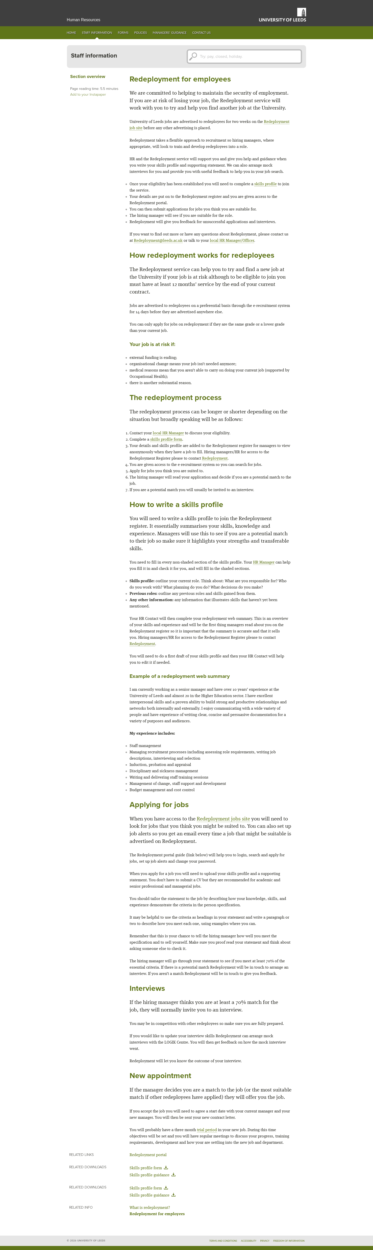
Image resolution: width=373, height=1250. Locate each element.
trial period (207, 1130)
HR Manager (264, 563)
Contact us (201, 33)
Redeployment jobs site (223, 819)
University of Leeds (282, 14)
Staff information (97, 33)
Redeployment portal (148, 1155)
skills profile (265, 184)
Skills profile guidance (154, 1175)
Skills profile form (150, 1168)
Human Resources (84, 20)
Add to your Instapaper (88, 94)
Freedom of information (289, 1240)
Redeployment (215, 459)
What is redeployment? (150, 1208)
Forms (123, 33)
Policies (140, 33)
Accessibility (248, 1240)
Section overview (87, 76)
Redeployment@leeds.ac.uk (158, 241)
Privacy (264, 1240)
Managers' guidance (170, 33)
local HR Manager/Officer (232, 241)
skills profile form (166, 440)
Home (71, 33)
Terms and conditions (223, 1240)
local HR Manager (168, 433)
